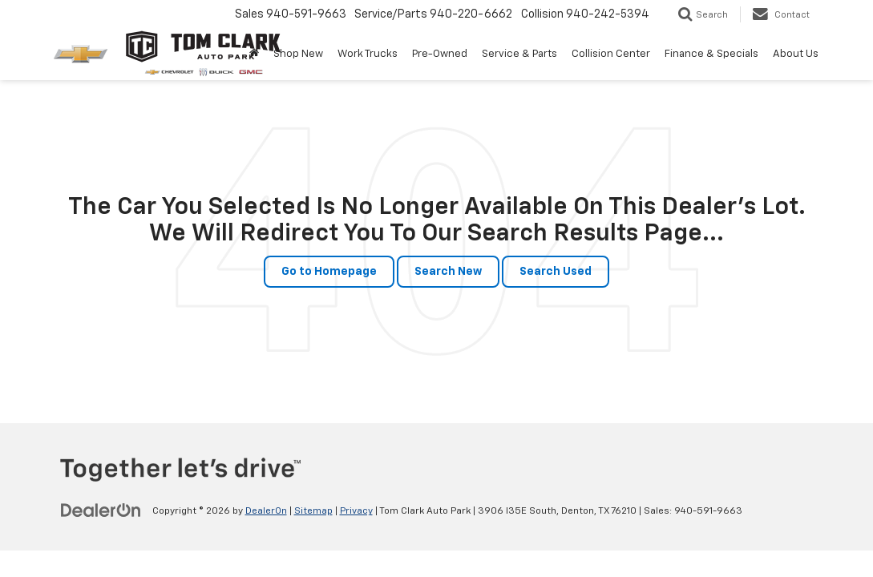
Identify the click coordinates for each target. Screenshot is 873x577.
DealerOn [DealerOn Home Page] (266, 511)
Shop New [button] (298, 54)
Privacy (356, 511)
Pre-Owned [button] (439, 54)
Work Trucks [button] (367, 54)
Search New (448, 271)
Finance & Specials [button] (711, 54)
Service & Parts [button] (519, 54)
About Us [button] (795, 54)
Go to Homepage (329, 271)
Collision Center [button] (611, 54)
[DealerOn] (101, 510)
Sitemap (313, 511)
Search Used (555, 271)
